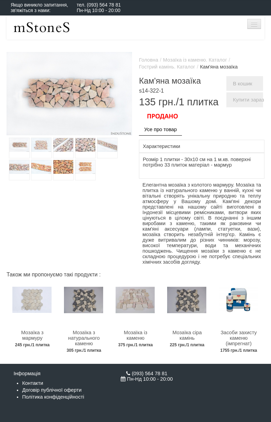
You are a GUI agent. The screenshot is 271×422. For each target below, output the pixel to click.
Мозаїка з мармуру (32, 335)
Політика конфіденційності (53, 397)
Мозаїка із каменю (135, 335)
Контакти (32, 383)
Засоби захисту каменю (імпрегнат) (238, 338)
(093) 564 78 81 (104, 5)
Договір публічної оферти (52, 390)
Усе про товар (160, 129)
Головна (148, 60)
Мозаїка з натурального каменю (84, 338)
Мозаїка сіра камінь (187, 335)
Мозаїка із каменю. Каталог (195, 60)
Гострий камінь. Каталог (167, 67)
